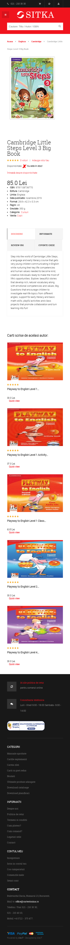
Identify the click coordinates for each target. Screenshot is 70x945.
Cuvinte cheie (46, 245)
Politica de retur (15, 814)
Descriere (17, 233)
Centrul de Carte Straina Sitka (41, 16)
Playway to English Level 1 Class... (26, 521)
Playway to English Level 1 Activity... (27, 455)
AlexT (21, 937)
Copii (19, 215)
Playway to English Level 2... (23, 586)
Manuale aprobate (16, 753)
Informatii (45, 233)
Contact (11, 842)
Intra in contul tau (16, 863)
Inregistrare (13, 858)
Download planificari (18, 793)
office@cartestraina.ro (27, 901)
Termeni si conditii (17, 820)
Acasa (10, 41)
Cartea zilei (13, 764)
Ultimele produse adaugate (21, 781)
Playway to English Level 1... (23, 389)
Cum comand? (14, 831)
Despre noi (12, 808)
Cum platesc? (14, 825)
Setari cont (12, 880)
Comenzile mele (15, 875)
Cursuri (24, 212)
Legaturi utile (14, 836)
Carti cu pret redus (16, 770)
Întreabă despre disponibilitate (22, 172)
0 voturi (24, 160)
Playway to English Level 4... (23, 652)
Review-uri (17, 245)
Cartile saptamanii (17, 759)
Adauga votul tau (40, 160)
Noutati (11, 776)
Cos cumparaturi (16, 869)
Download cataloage (18, 787)
